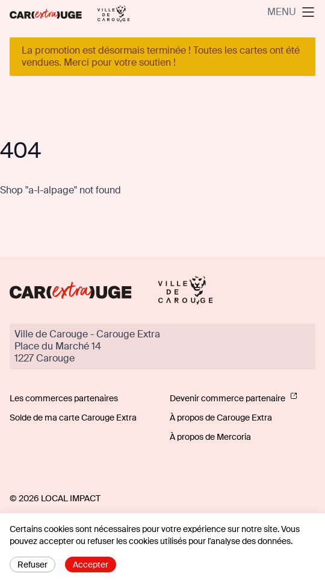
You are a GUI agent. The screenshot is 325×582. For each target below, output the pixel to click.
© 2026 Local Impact (55, 498)
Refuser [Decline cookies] (32, 564)
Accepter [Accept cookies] (90, 564)
